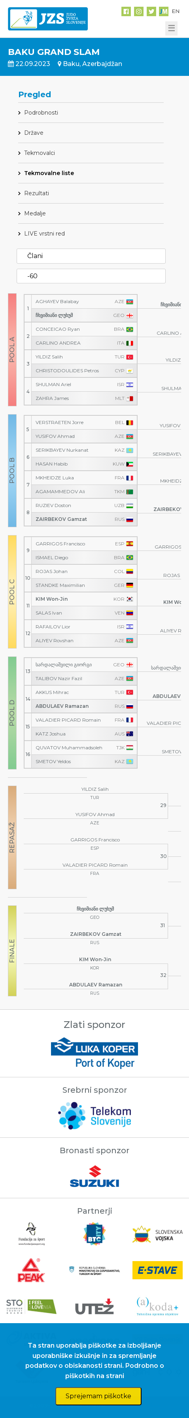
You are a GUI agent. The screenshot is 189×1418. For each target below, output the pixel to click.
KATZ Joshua (51, 734)
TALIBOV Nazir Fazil (59, 678)
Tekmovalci (39, 153)
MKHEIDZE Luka (55, 478)
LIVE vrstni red (44, 233)
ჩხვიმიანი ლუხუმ (54, 315)
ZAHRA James (52, 398)
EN (176, 11)
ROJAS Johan (52, 571)
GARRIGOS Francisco (60, 544)
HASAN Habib (52, 464)
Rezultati (36, 193)
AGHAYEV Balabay (57, 301)
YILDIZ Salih (49, 357)
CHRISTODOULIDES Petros (67, 370)
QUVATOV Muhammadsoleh (69, 747)
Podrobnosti (41, 112)
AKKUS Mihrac (52, 692)
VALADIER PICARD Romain (68, 720)
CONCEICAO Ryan (58, 329)
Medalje (35, 213)
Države (33, 132)
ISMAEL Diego (52, 557)
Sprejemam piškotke (98, 1396)
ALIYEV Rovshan (55, 640)
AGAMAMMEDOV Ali (60, 491)
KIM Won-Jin (52, 599)
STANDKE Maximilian (60, 585)
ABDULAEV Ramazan (62, 706)
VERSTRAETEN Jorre (59, 422)
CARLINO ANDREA (58, 343)
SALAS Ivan (49, 613)
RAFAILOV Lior (53, 627)
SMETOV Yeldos (53, 761)
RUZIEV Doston (53, 505)
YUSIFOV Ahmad (55, 436)
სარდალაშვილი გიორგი (64, 665)
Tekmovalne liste (49, 173)
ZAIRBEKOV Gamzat (61, 519)
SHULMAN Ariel (53, 384)
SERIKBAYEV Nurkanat (62, 450)
